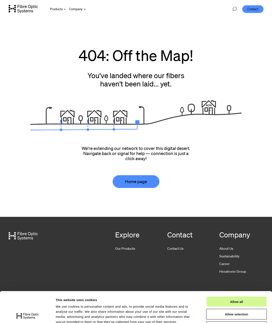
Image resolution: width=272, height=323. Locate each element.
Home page (136, 181)
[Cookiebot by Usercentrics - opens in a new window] (27, 315)
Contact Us (175, 248)
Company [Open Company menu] (76, 9)
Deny (237, 296)
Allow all (236, 271)
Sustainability (229, 256)
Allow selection (236, 283)
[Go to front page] (23, 9)
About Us (226, 248)
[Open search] (234, 9)
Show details (223, 314)
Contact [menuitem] (252, 9)
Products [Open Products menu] (56, 9)
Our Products (125, 248)
